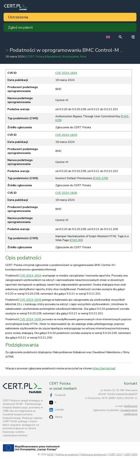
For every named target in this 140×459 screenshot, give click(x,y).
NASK (50, 454)
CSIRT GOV (115, 454)
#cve (83, 57)
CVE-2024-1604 (66, 73)
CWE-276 (100, 178)
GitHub (55, 417)
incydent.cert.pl (128, 410)
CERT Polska (35, 57)
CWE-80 (76, 240)
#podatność (53, 57)
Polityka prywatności (67, 454)
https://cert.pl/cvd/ (103, 368)
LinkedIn (56, 410)
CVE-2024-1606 (66, 193)
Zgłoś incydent (20, 27)
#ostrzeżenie (71, 57)
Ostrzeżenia (18, 17)
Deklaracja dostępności (94, 454)
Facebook (57, 395)
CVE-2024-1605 (66, 135)
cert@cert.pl (130, 414)
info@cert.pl (130, 406)
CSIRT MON (130, 454)
